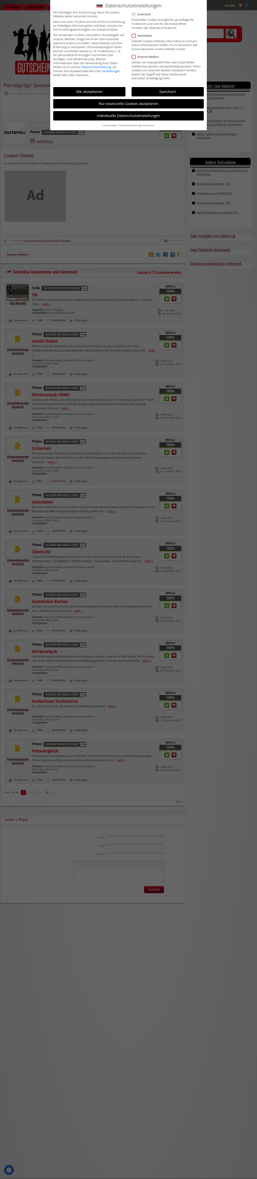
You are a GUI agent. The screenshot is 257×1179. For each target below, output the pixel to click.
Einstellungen (111, 70)
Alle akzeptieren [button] (89, 91)
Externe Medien (147, 56)
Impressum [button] (148, 124)
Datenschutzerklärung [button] (130, 124)
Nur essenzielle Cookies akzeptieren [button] (128, 103)
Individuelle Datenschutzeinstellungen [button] (128, 115)
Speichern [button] (167, 91)
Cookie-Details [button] (110, 124)
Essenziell (143, 14)
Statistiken (143, 35)
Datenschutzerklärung (96, 67)
